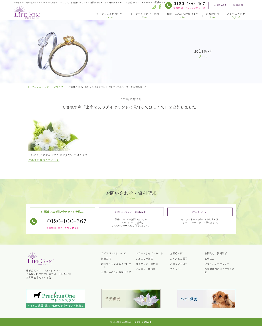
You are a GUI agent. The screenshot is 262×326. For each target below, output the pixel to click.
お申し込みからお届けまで (182, 15)
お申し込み (199, 212)
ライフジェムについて (109, 15)
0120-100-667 (189, 4)
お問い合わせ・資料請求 (228, 5)
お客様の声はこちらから (43, 160)
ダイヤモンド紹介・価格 (144, 15)
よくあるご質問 (236, 15)
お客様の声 (212, 15)
